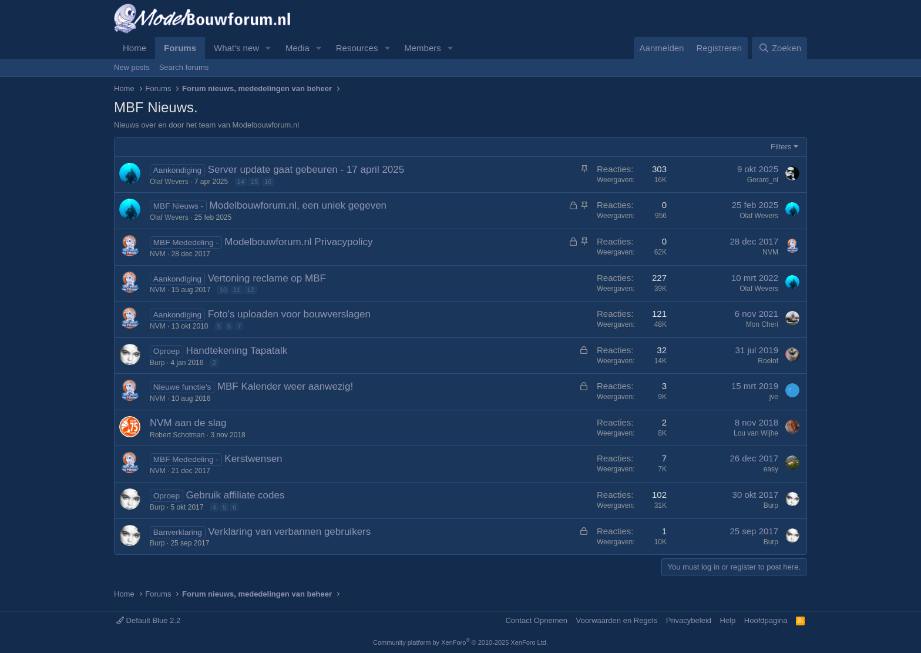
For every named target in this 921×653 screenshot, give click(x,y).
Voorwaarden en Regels (616, 620)
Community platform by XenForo (460, 642)
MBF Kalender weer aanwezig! (285, 386)
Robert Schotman (177, 435)
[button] (268, 48)
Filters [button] (781, 146)
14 (240, 181)
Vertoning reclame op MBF (267, 278)
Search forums (184, 67)
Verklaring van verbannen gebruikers (289, 531)
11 (236, 289)
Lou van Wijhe (756, 433)
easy (771, 469)
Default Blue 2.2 (148, 620)
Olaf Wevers (169, 182)
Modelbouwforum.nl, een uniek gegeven (298, 205)
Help (728, 620)
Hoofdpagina (766, 620)
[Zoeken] (779, 48)
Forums (180, 48)
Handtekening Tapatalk (237, 350)
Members (422, 48)
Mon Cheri (762, 324)
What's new (236, 48)
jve (773, 397)
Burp (157, 363)
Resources (357, 48)
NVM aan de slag (188, 422)
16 (267, 181)
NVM (158, 254)
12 (250, 289)
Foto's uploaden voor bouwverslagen (289, 314)
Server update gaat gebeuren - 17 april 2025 (306, 169)
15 (254, 181)
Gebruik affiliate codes (235, 495)
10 (223, 289)
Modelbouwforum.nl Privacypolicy (298, 241)
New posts (132, 67)
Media (297, 48)
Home (134, 48)
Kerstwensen (253, 458)
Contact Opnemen (536, 620)
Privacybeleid (688, 620)
